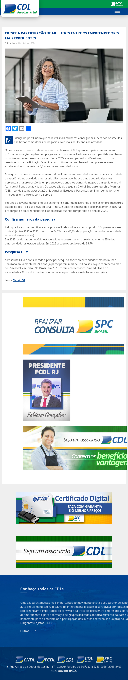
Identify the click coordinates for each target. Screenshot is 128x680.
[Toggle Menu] (117, 11)
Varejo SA (19, 280)
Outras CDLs (102, 631)
